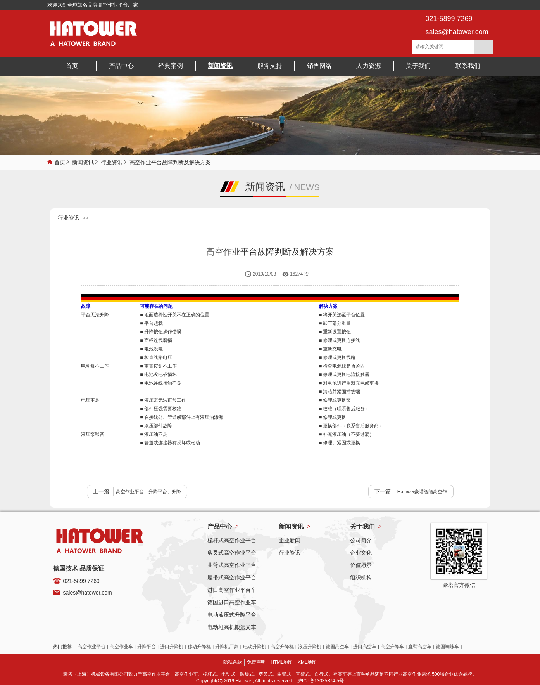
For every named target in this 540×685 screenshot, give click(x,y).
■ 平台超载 (151, 323)
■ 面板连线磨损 (156, 340)
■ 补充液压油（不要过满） (346, 434)
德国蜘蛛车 (447, 646)
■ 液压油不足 (153, 434)
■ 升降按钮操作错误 (160, 332)
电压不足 (90, 400)
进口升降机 (171, 646)
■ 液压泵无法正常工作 (163, 400)
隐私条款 (232, 662)
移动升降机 (199, 646)
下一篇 (382, 491)
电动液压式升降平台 (231, 615)
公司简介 (361, 540)
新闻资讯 (83, 161)
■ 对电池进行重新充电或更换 (349, 383)
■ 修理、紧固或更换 (340, 443)
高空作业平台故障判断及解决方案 (170, 161)
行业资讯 (111, 161)
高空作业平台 (91, 646)
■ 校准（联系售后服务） (344, 408)
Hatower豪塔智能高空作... (424, 491)
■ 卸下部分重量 (335, 323)
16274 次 (299, 274)
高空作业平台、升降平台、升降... (150, 491)
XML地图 (307, 662)
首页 (59, 161)
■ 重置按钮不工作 (158, 366)
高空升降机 (282, 646)
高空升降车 (392, 646)
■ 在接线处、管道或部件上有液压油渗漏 (181, 417)
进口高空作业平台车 (231, 590)
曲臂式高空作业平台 (231, 565)
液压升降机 (309, 646)
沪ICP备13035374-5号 (320, 680)
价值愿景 (361, 565)
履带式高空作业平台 (231, 577)
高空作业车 (121, 646)
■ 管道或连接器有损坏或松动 (170, 443)
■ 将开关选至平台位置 (342, 314)
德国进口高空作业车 (231, 602)
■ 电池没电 (151, 349)
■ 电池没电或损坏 (158, 374)
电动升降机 (254, 646)
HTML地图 (282, 662)
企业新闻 (289, 540)
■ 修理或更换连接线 (340, 340)
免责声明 (256, 662)
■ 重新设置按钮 (335, 332)
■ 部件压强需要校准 (160, 408)
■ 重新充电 (330, 349)
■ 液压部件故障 (156, 425)
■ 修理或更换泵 (335, 400)
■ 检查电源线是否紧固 (342, 366)
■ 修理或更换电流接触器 (344, 374)
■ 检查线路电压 (156, 357)
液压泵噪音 (92, 434)
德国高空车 (337, 646)
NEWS (307, 187)
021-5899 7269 (81, 581)
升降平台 (146, 646)
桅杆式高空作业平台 (231, 540)
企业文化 (361, 553)
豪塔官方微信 (459, 585)
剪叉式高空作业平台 (231, 553)
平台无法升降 (95, 314)
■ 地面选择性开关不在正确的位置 (174, 314)
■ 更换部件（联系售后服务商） (351, 425)
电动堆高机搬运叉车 (231, 627)
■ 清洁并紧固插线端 (340, 391)
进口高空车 (364, 646)
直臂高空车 (419, 646)
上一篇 (101, 491)
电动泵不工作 (95, 366)
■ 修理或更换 (333, 417)
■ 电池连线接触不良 (160, 383)
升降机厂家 (226, 646)
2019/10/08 (264, 274)
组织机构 (361, 577)
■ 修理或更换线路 (337, 357)
